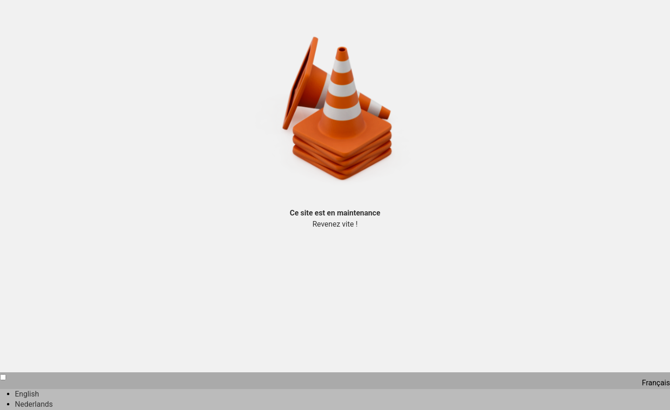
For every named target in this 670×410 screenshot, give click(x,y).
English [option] (27, 394)
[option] (342, 394)
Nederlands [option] (34, 404)
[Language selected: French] (335, 391)
